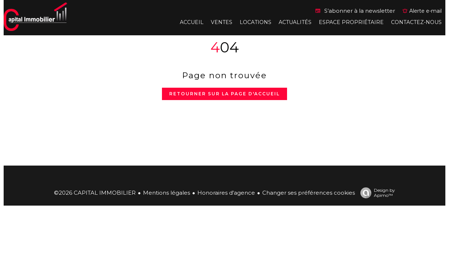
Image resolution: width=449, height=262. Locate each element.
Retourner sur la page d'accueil (224, 93)
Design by (376, 192)
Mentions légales (166, 192)
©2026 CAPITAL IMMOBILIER (95, 192)
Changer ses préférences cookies (308, 192)
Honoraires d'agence (226, 192)
